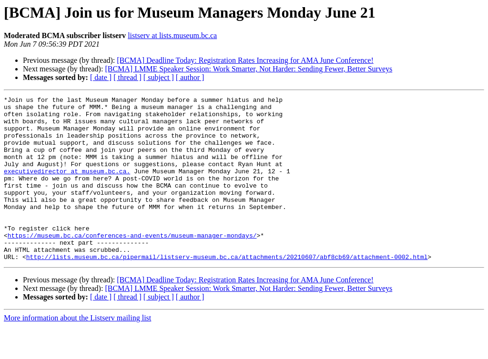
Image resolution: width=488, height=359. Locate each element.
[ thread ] (127, 77)
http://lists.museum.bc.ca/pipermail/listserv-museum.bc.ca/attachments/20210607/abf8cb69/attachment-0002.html (226, 289)
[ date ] (101, 77)
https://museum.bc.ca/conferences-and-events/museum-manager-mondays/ (132, 263)
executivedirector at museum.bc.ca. (67, 186)
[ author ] (190, 77)
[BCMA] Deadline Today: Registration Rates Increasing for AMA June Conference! (245, 60)
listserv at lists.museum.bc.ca (172, 35)
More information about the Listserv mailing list (77, 351)
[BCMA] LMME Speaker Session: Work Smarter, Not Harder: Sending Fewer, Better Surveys (248, 69)
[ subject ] (158, 77)
